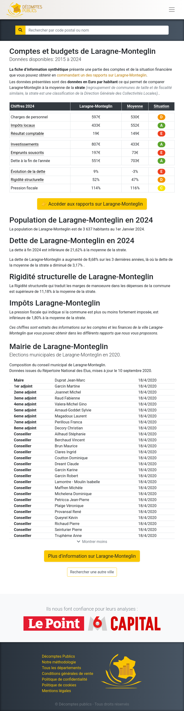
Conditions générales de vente (67, 673)
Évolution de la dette (28, 171)
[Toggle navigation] (171, 9)
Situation (161, 106)
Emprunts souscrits (27, 152)
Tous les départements (61, 668)
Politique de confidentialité (64, 679)
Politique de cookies (59, 685)
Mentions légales (56, 691)
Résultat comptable (27, 133)
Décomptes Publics (58, 656)
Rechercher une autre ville (92, 572)
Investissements (25, 144)
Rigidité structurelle (27, 179)
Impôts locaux (23, 125)
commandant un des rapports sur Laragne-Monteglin (101, 75)
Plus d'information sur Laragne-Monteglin (92, 556)
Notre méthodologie (59, 662)
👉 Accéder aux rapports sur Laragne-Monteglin (92, 204)
